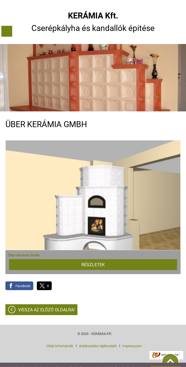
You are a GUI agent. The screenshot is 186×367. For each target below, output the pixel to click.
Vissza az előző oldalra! (46, 299)
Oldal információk (59, 335)
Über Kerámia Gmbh (24, 244)
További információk (67, 361)
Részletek (93, 253)
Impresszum (132, 335)
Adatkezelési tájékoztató (98, 335)
